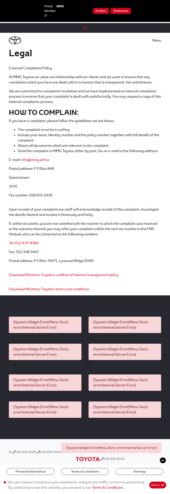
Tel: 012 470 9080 (24, 243)
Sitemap (139, 471)
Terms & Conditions (85, 471)
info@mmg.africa (35, 159)
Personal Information (30, 471)
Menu (156, 40)
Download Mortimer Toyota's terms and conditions (49, 289)
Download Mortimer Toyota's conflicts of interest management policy (64, 275)
